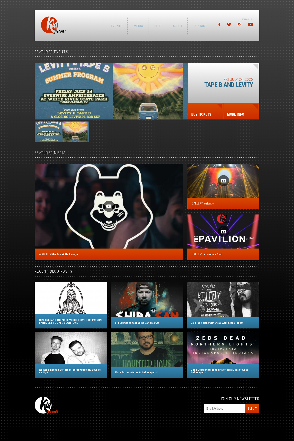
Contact (199, 26)
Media (138, 26)
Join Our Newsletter (239, 399)
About (177, 26)
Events (116, 26)
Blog (157, 26)
